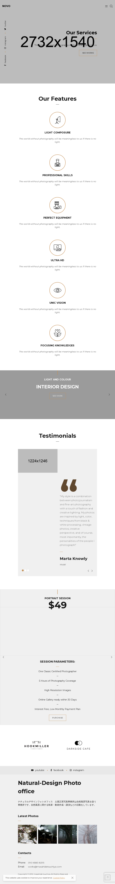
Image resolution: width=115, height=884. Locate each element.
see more (58, 396)
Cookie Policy (59, 878)
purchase (57, 718)
